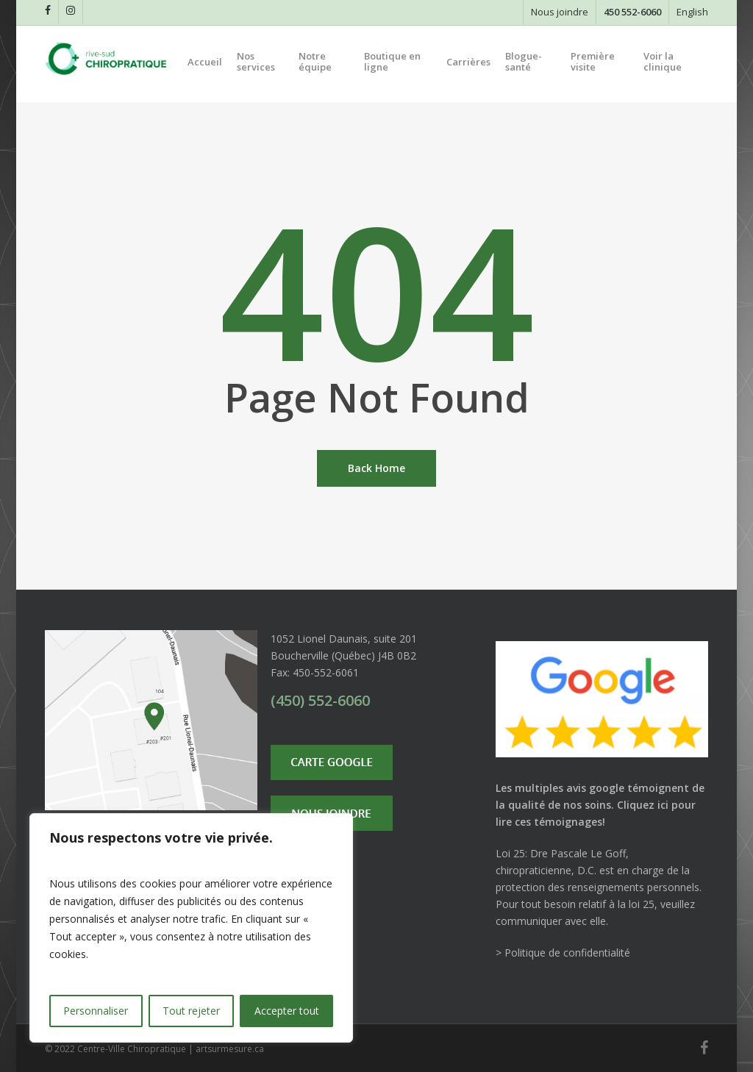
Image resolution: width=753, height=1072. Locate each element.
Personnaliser (95, 1011)
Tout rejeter (191, 1011)
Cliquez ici (642, 805)
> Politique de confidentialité (563, 953)
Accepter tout (286, 1011)
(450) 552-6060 (320, 700)
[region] (191, 928)
